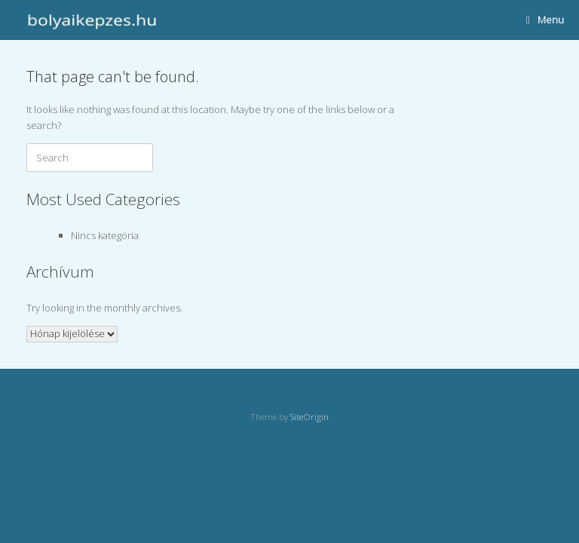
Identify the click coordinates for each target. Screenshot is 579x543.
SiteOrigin (309, 416)
